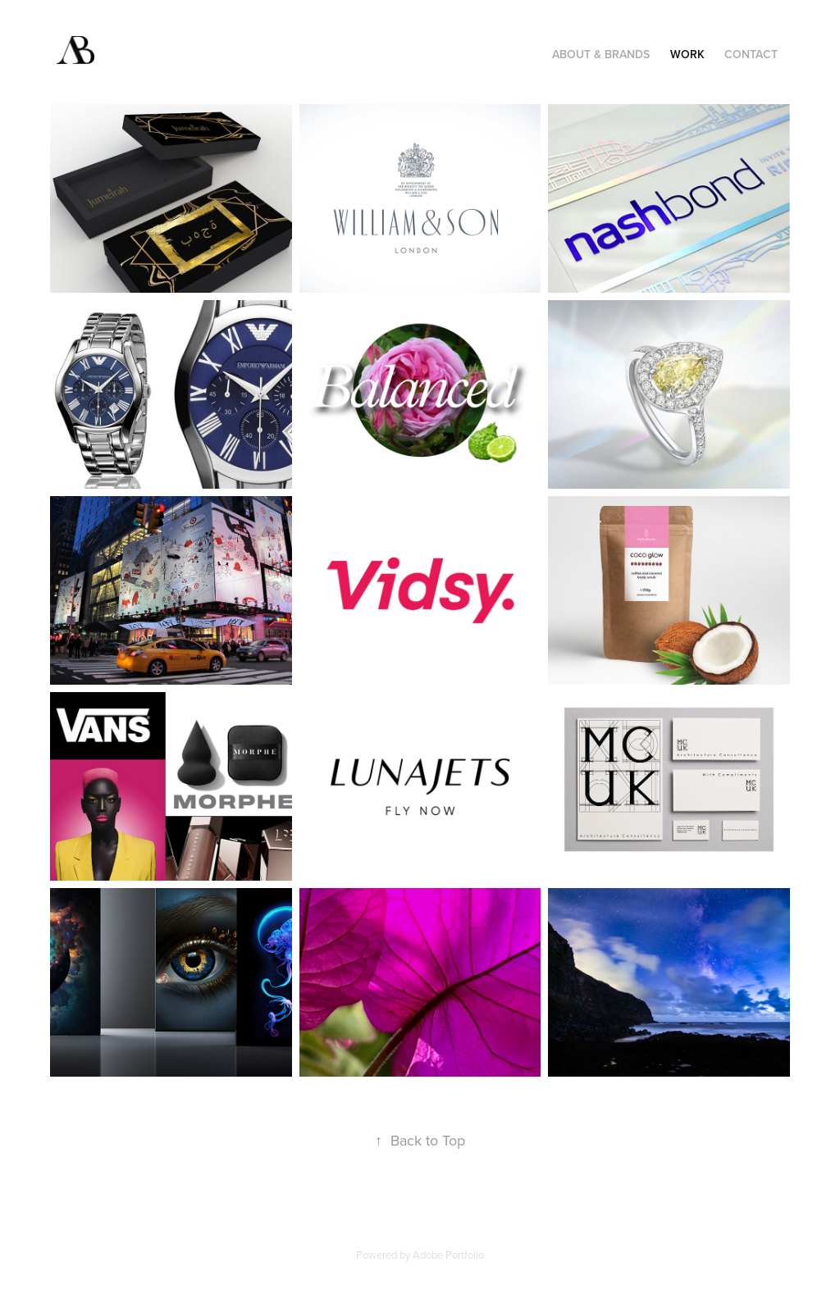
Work (687, 54)
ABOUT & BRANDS (601, 54)
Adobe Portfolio (448, 1254)
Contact (751, 54)
